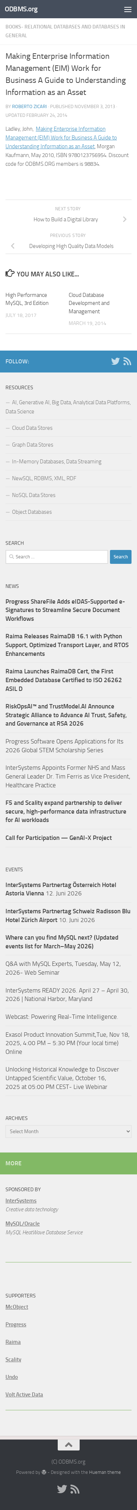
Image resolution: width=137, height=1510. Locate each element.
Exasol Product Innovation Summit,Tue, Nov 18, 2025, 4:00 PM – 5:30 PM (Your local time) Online (67, 1043)
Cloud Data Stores (32, 428)
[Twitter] (115, 361)
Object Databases (32, 512)
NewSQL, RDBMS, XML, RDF (44, 478)
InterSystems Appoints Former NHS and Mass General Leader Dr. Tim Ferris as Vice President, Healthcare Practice (67, 776)
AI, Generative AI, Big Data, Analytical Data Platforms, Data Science (68, 407)
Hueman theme (105, 1472)
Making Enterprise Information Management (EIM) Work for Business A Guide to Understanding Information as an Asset (61, 138)
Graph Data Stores (32, 444)
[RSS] (127, 361)
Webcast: (18, 1016)
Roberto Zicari (29, 106)
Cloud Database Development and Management (89, 303)
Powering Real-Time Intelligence (74, 1016)
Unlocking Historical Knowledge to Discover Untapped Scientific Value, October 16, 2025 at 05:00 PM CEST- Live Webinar (62, 1078)
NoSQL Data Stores (34, 495)
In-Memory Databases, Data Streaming (57, 461)
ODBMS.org (21, 9)
